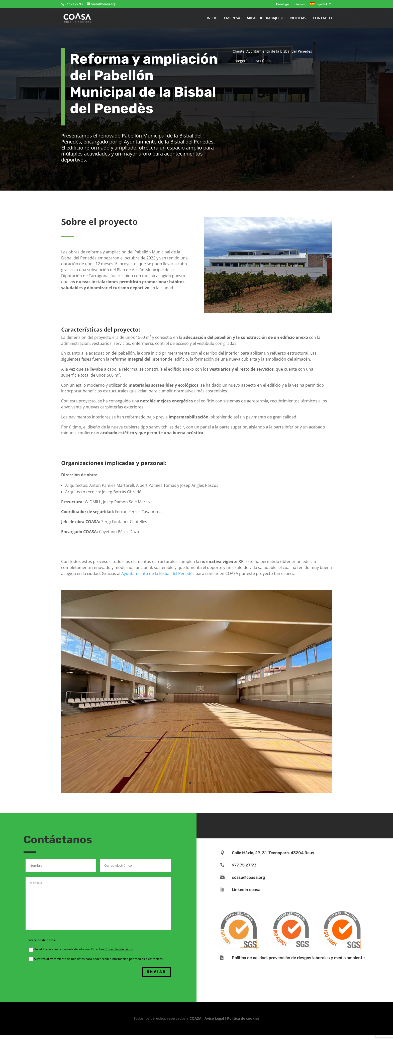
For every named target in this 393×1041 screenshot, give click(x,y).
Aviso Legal (214, 1018)
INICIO (212, 18)
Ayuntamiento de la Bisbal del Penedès (157, 573)
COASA (196, 1018)
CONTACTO (322, 18)
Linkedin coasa (246, 889)
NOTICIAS (298, 18)
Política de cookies (243, 1018)
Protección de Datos (118, 949)
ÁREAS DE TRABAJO (263, 18)
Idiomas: (299, 4)
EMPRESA (232, 18)
